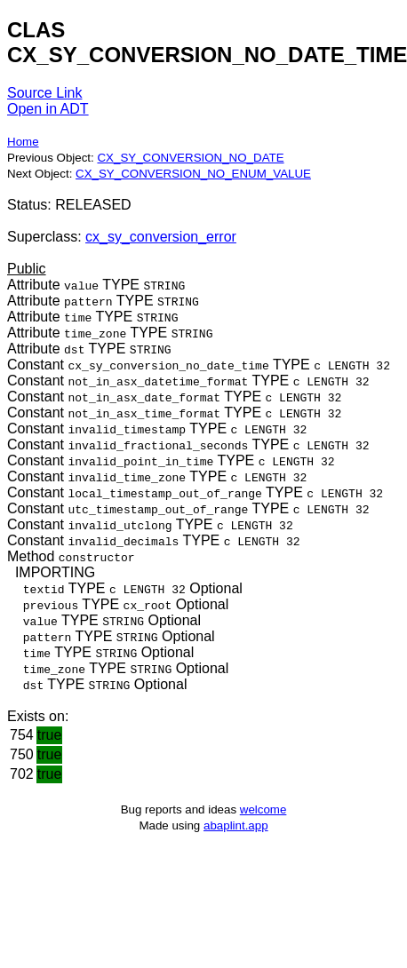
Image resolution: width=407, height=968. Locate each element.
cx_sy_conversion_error (160, 236)
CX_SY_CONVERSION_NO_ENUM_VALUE (193, 173)
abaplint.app (236, 825)
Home (23, 141)
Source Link (45, 92)
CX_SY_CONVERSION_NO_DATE (190, 157)
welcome (263, 809)
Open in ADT (48, 108)
